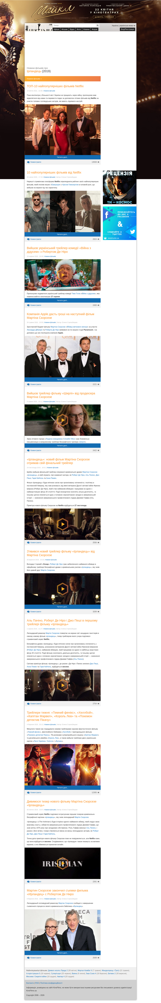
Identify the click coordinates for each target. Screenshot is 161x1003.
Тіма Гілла (76, 294)
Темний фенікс (34, 732)
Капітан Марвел (91, 735)
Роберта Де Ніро (52, 330)
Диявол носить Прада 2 (58, 970)
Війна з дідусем (88, 294)
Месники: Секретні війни (36, 976)
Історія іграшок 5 (33, 973)
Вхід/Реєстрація (127, 29)
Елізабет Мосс (69, 439)
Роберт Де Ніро (78, 475)
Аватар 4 (61, 976)
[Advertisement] (80, 47)
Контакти (30, 983)
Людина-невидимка (54, 439)
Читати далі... (62, 157)
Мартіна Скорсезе (58, 327)
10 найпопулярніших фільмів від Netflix (54, 172)
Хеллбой (66, 732)
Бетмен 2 (111, 973)
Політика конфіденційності (51, 983)
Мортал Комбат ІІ (85, 970)
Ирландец (77, 906)
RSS (37, 983)
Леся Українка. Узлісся (43, 741)
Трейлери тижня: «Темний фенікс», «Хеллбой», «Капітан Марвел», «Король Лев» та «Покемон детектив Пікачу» (60, 716)
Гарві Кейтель (37, 478)
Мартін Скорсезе (48, 570)
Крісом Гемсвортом (70, 185)
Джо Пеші (94, 664)
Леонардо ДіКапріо (34, 330)
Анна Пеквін (51, 478)
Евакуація (56, 185)
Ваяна (74, 973)
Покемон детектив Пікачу (38, 735)
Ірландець (34, 71)
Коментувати (34, 162)
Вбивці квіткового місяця (77, 327)
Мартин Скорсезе (65, 903)
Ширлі (82, 442)
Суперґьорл (56, 973)
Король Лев (53, 738)
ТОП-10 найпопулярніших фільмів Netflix (55, 86)
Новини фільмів (49, 91)
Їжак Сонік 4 (91, 973)
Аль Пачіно (90, 475)
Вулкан (59, 741)
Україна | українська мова (123, 26)
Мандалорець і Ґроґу (110, 970)
